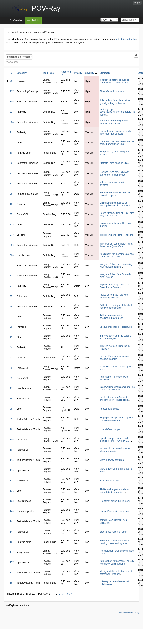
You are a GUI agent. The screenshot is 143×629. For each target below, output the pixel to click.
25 (11, 296)
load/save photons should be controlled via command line (114, 81)
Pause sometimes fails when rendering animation (114, 296)
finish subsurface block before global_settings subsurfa (115, 101)
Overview (18, 20)
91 (11, 419)
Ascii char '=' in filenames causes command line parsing (117, 255)
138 (12, 501)
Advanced (13, 62)
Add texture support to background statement (111, 316)
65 (11, 378)
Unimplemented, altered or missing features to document (115, 204)
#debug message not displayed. (116, 327)
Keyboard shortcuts (17, 605)
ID (11, 73)
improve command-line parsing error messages (115, 337)
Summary (105, 73)
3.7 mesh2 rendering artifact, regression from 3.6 (114, 122)
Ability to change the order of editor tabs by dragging (114, 490)
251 (12, 214)
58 (11, 368)
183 (12, 582)
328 (12, 255)
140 (12, 511)
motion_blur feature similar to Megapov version (115, 449)
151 (12, 542)
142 (12, 521)
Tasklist (35, 20)
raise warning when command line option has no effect (117, 388)
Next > (69, 593)
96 (11, 429)
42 (11, 142)
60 (11, 163)
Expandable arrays (109, 480)
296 (12, 245)
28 (11, 327)
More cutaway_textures (112, 460)
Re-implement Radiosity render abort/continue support (115, 132)
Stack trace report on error (113, 531)
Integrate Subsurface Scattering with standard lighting (116, 265)
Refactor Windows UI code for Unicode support (115, 194)
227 (12, 91)
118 (12, 470)
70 (11, 81)
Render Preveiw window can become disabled (114, 357)
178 (12, 572)
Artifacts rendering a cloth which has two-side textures (116, 306)
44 (11, 347)
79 (11, 398)
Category (22, 73)
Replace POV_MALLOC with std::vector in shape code (114, 173)
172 (12, 552)
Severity (91, 73)
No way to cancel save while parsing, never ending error (114, 542)
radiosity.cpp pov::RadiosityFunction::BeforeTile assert (117, 112)
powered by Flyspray (128, 612)
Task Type (48, 73)
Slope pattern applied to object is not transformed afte (116, 419)
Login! (137, 2)
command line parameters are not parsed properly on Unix (117, 142)
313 (12, 112)
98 (11, 194)
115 (12, 460)
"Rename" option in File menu (115, 501)
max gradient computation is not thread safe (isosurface (116, 245)
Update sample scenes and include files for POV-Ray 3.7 (115, 439)
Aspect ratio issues (109, 408)
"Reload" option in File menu (114, 511)
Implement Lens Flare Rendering (116, 235)
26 (11, 306)
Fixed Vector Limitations (112, 91)
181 (12, 204)
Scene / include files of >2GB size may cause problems (117, 214)
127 (12, 480)
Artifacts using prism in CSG (114, 163)
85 (11, 408)
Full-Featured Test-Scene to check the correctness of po (114, 398)
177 (12, 562)
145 (12, 531)
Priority (78, 73)
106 (12, 439)
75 (11, 173)
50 (11, 153)
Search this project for (19, 56)
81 (11, 183)
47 (11, 357)
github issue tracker (126, 39)
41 (11, 337)
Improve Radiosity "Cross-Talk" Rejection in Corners (115, 286)
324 (12, 122)
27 (11, 316)
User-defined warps (110, 429)
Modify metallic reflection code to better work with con (116, 572)
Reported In (66, 72)
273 (12, 224)
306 (12, 101)
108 (12, 449)
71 (11, 388)
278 (12, 235)
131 (12, 490)
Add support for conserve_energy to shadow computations (117, 562)
